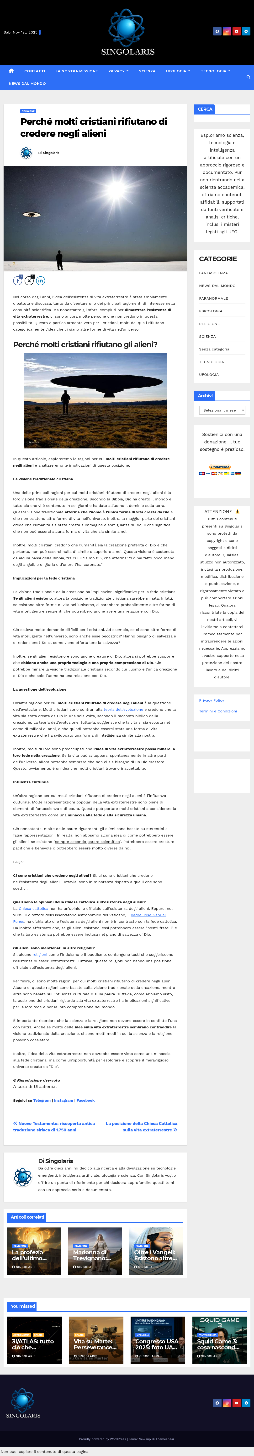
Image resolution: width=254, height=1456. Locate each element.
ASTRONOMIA (21, 1335)
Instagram (63, 1100)
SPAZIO (38, 1335)
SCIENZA (147, 71)
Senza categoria (214, 349)
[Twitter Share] (29, 280)
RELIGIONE (28, 111)
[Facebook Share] (17, 280)
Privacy (117, 71)
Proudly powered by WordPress (103, 1439)
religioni (40, 954)
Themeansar (165, 1439)
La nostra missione (77, 71)
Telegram (42, 1100)
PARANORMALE (213, 298)
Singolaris (51, 153)
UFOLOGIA (177, 71)
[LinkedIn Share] (40, 280)
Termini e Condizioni (218, 711)
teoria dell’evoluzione (123, 709)
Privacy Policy (211, 700)
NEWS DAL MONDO (27, 83)
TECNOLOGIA (214, 71)
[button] (248, 77)
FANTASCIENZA (213, 273)
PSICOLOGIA (210, 311)
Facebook (86, 1100)
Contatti (34, 71)
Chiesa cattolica (33, 908)
